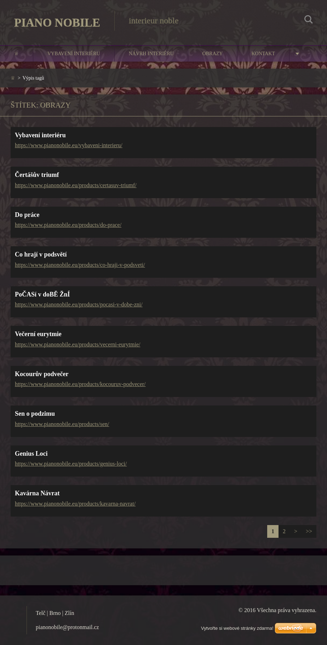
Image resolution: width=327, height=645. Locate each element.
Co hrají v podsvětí (41, 254)
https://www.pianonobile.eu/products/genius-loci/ (71, 464)
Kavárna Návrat (37, 493)
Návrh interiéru (151, 53)
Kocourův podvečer (41, 374)
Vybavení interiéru (73, 53)
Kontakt (263, 53)
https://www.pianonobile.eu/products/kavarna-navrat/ (75, 504)
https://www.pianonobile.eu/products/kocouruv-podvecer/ (80, 384)
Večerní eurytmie (38, 334)
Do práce (27, 214)
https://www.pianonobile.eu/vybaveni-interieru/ (68, 145)
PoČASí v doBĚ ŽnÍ (42, 294)
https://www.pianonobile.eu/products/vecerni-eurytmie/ (77, 344)
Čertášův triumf (37, 174)
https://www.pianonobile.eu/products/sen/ (62, 424)
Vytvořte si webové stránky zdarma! (237, 628)
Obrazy (212, 53)
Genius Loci (31, 453)
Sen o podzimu (35, 413)
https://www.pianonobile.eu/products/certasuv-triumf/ (76, 185)
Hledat (308, 20)
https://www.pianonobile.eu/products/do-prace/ (68, 225)
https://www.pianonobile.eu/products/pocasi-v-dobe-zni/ (79, 304)
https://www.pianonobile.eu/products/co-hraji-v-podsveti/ (80, 265)
